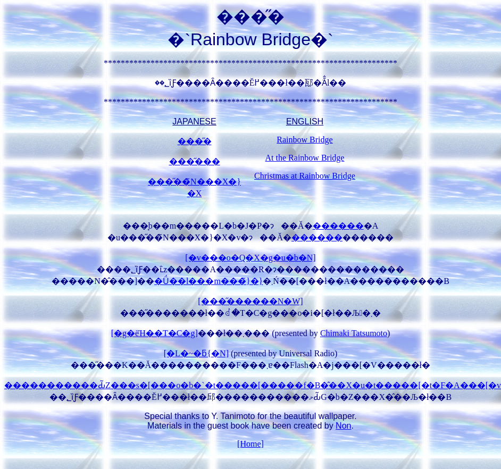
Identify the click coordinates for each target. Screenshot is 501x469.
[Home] (250, 443)
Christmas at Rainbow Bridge (304, 175)
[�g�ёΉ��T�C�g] (154, 333)
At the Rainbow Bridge (305, 157)
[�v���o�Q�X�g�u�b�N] (250, 257)
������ (338, 225)
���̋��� (194, 161)
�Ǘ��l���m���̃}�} (208, 281)
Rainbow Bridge (304, 139)
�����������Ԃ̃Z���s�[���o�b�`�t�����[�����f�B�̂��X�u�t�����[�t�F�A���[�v (252, 385)
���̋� (195, 141)
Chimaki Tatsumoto (353, 333)
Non (343, 425)
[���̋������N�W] (250, 301)
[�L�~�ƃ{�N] (196, 353)
